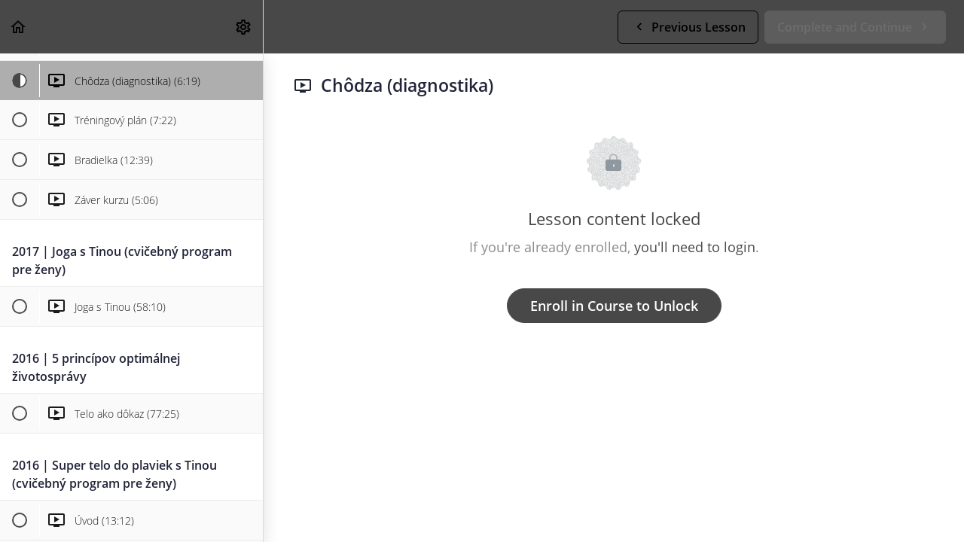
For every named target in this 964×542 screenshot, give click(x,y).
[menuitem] (244, 26)
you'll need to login (694, 247)
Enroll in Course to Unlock (614, 306)
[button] (19, 26)
